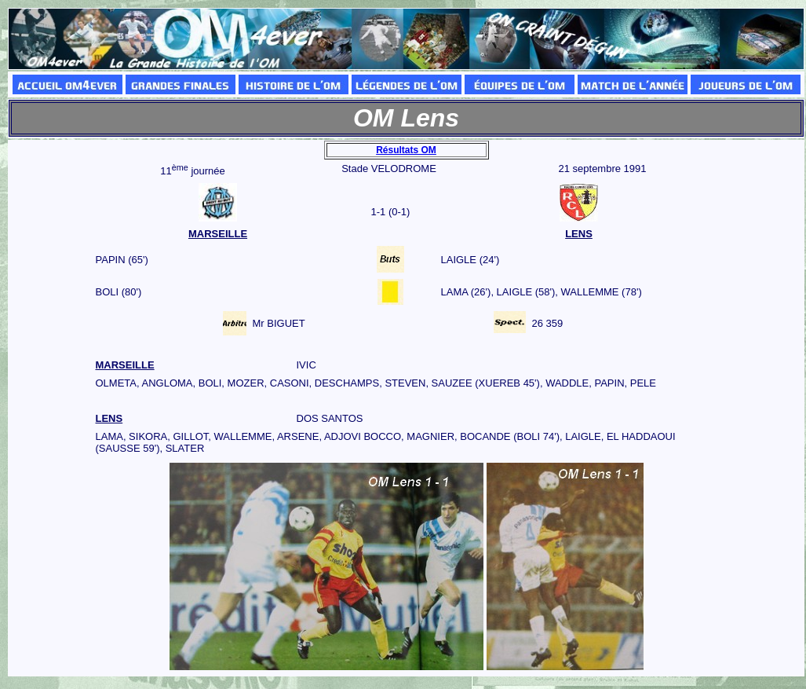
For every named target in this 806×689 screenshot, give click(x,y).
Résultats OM (406, 150)
